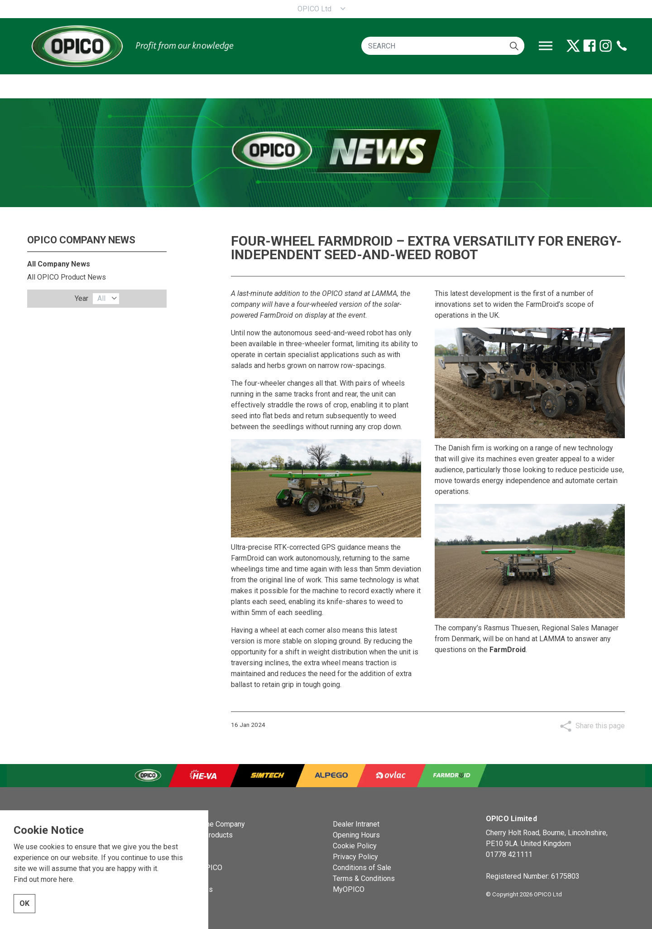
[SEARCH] (442, 46)
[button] (514, 46)
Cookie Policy (355, 846)
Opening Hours (356, 835)
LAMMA (384, 293)
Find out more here (43, 881)
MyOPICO (348, 889)
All (101, 298)
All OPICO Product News (66, 277)
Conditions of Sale (362, 867)
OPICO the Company (212, 824)
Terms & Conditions (364, 878)
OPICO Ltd (314, 9)
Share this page (600, 725)
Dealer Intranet (356, 824)
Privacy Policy (355, 856)
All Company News (58, 264)
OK (24, 905)
